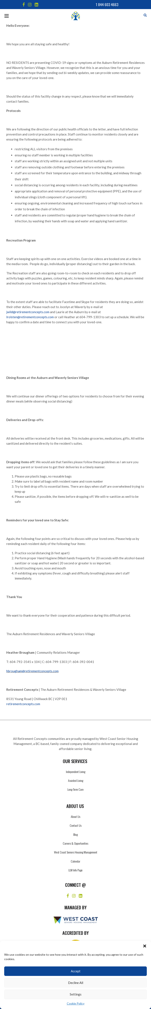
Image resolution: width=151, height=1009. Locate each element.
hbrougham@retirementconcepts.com (32, 671)
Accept (75, 971)
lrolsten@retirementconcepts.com (30, 317)
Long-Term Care (75, 789)
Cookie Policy (75, 1003)
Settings (75, 994)
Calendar (75, 861)
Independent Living (75, 771)
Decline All (75, 983)
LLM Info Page (75, 870)
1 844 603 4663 (107, 4)
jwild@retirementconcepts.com (27, 312)
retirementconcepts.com (23, 704)
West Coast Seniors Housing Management (75, 852)
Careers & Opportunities (75, 843)
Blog (75, 834)
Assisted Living (75, 780)
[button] (145, 946)
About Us (75, 816)
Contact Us (75, 825)
